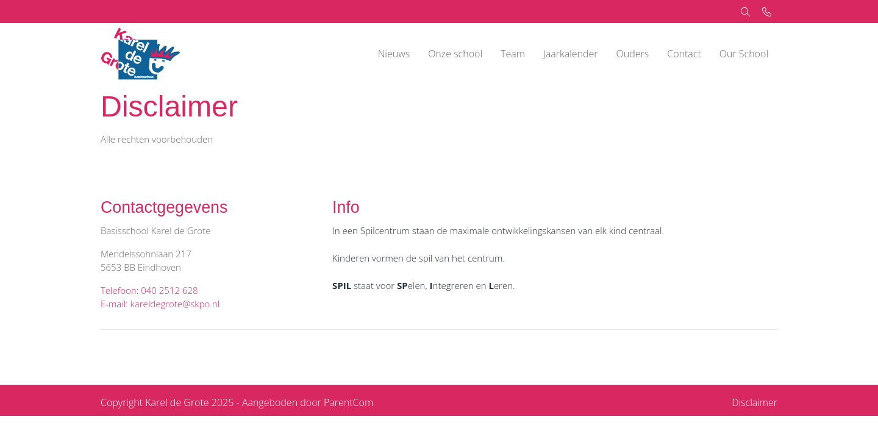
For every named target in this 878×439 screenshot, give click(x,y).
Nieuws (394, 53)
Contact (684, 53)
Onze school (455, 53)
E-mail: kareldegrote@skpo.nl (160, 304)
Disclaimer (754, 402)
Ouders (632, 53)
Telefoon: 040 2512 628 (149, 290)
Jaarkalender (570, 53)
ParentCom (348, 402)
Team (513, 53)
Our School (743, 53)
